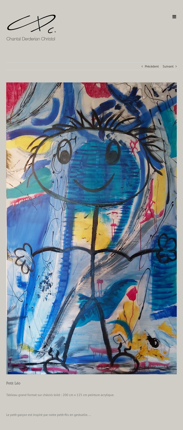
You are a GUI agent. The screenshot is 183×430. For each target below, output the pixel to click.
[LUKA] (91, 228)
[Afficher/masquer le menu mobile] (174, 16)
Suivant (168, 66)
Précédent (152, 66)
